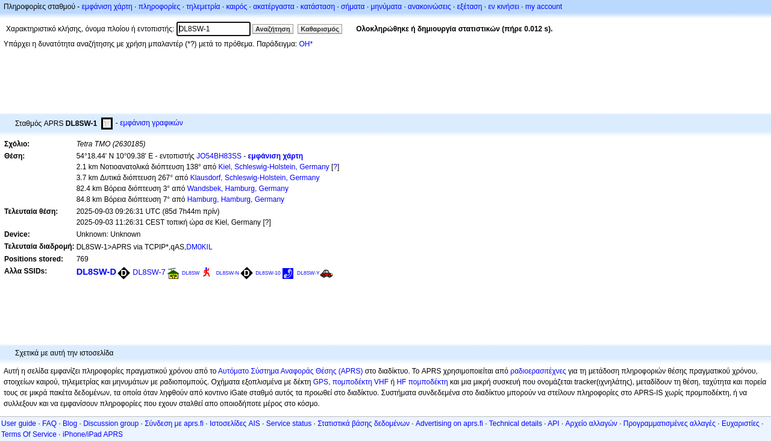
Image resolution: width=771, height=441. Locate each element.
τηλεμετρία (203, 6)
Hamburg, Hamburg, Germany (235, 199)
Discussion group (111, 423)
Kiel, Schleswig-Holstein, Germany (273, 167)
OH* (306, 44)
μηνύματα (386, 6)
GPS (320, 382)
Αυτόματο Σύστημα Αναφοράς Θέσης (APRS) (290, 371)
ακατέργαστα (274, 6)
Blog (70, 423)
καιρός (237, 6)
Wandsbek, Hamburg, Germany (238, 188)
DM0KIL (199, 247)
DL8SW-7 (149, 272)
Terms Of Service (29, 434)
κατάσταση (318, 6)
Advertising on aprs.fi (449, 423)
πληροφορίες (160, 6)
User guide (18, 423)
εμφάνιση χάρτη (107, 6)
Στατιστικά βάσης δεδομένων (363, 423)
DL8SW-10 (268, 273)
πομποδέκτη (428, 382)
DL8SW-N (227, 273)
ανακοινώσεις (429, 6)
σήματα (352, 6)
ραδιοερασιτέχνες (538, 371)
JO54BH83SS (219, 156)
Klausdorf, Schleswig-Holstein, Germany (255, 178)
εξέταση (469, 6)
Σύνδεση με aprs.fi (174, 423)
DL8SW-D (96, 272)
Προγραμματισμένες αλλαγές (669, 423)
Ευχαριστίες (741, 423)
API (553, 423)
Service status (288, 423)
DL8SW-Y (308, 273)
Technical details (515, 423)
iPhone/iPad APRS (93, 434)
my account (543, 6)
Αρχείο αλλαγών (591, 423)
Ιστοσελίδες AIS (235, 423)
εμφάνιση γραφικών (151, 123)
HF (401, 382)
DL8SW (190, 273)
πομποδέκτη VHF (360, 382)
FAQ (49, 423)
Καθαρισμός (320, 29)
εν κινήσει (503, 6)
